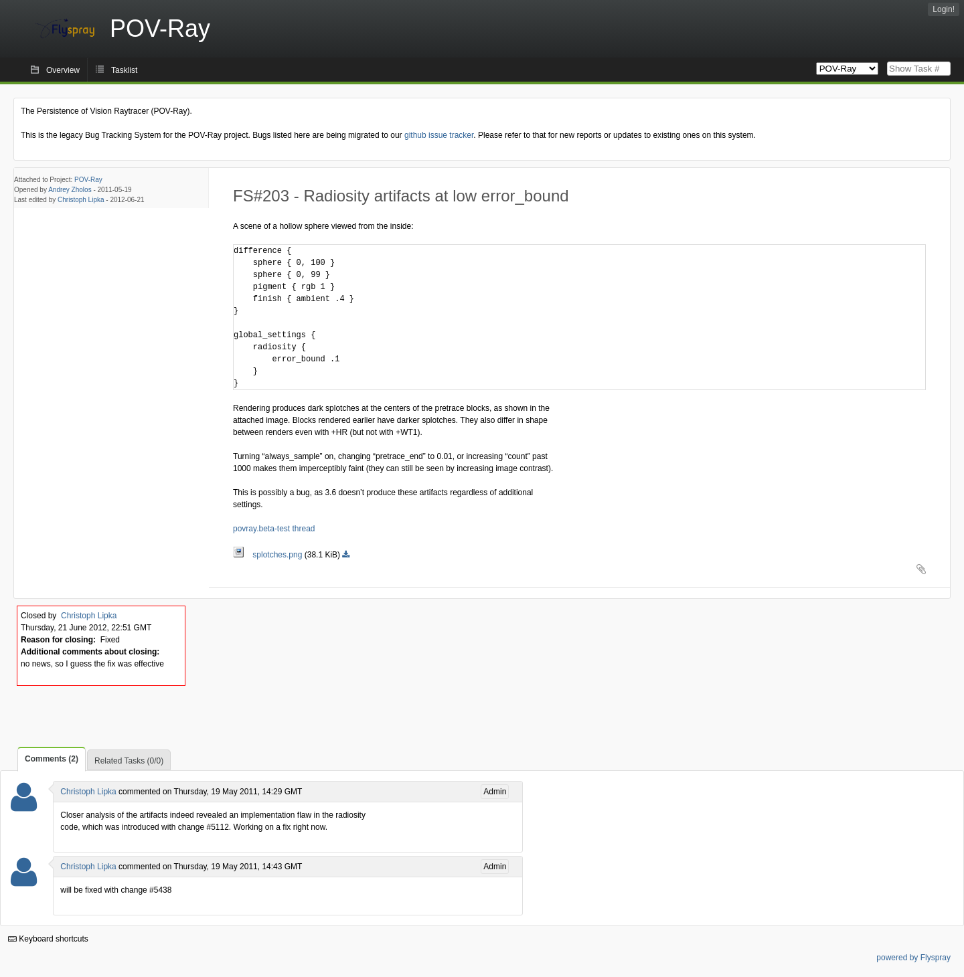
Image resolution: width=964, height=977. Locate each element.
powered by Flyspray (913, 957)
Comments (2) (51, 759)
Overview (63, 70)
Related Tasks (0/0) (128, 761)
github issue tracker (438, 135)
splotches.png (269, 554)
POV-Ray (88, 179)
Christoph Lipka (81, 199)
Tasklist (124, 70)
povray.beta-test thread (274, 528)
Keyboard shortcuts (48, 939)
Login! (944, 9)
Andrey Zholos (69, 189)
